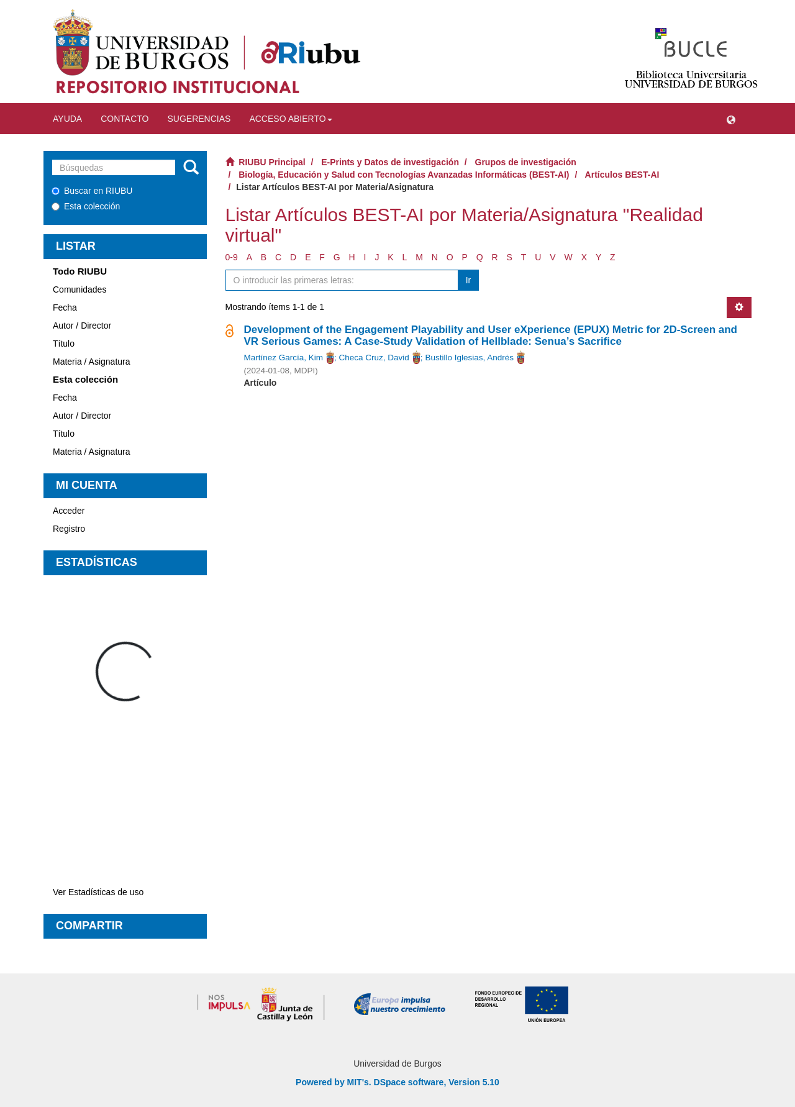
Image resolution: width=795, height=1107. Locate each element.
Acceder (68, 511)
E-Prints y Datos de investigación (390, 162)
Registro (69, 529)
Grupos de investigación (525, 162)
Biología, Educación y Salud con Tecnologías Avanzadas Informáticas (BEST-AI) (403, 175)
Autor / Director (82, 325)
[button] (731, 118)
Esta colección (86, 206)
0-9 (231, 257)
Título (64, 343)
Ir (468, 280)
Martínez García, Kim (284, 357)
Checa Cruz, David (374, 357)
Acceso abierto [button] (290, 119)
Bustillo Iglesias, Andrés (469, 357)
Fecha (65, 307)
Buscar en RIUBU (92, 191)
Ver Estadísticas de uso (98, 892)
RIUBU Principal (271, 162)
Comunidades (79, 289)
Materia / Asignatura (91, 362)
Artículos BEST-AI (622, 175)
